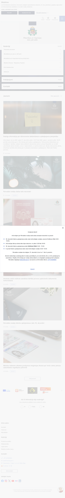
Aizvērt (32, 269)
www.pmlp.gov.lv (24, 260)
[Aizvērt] (63, 228)
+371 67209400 (51, 260)
